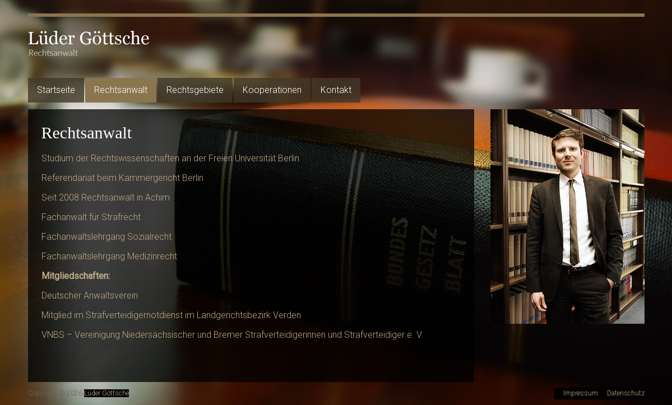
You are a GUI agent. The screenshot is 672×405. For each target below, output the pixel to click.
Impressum (580, 393)
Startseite (56, 90)
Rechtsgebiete (195, 90)
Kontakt (336, 90)
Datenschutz (626, 393)
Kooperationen (272, 90)
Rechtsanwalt (120, 90)
